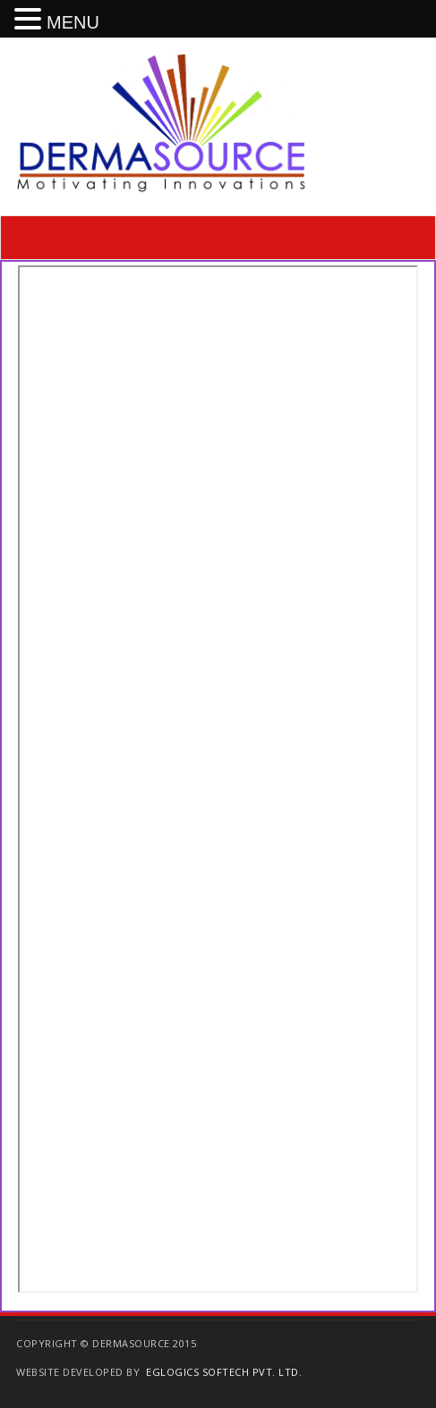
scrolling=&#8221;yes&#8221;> (218, 779)
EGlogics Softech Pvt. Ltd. (224, 1372)
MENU (73, 22)
